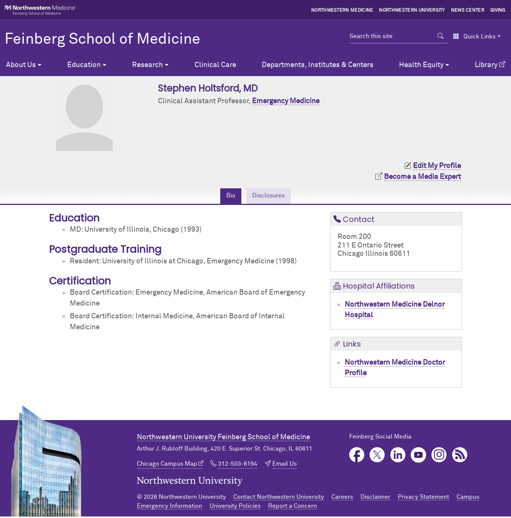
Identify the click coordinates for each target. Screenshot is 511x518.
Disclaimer (375, 498)
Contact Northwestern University (278, 498)
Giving (497, 10)
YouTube (418, 456)
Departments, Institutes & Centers (317, 65)
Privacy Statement (423, 498)
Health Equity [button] (421, 65)
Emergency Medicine (285, 101)
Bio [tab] (227, 196)
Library (486, 65)
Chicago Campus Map (167, 466)
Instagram (439, 456)
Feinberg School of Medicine (102, 39)
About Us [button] (21, 65)
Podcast (460, 456)
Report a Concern (292, 507)
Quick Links (474, 37)
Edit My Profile (437, 166)
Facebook (357, 456)
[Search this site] (391, 36)
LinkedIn (398, 456)
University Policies (235, 507)
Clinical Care (215, 65)
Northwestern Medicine (342, 10)
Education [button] (84, 65)
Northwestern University (412, 10)
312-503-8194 (237, 466)
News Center (468, 10)
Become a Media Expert (422, 176)
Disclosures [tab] (269, 196)
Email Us (284, 466)
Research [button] (147, 65)
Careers (342, 498)
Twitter (377, 456)
